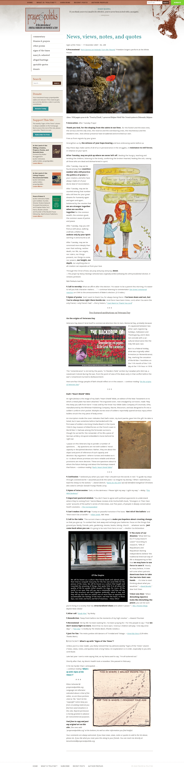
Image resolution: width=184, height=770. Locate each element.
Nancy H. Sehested (41, 55)
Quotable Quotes (40, 64)
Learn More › (38, 163)
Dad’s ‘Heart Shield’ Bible (102, 467)
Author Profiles (100, 2)
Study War (82, 613)
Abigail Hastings (40, 60)
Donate (177, 2)
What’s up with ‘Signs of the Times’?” (77, 672)
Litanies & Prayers (41, 41)
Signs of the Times (41, 50)
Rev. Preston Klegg (140, 606)
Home (30, 2)
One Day (76, 629)
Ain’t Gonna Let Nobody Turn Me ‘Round (98, 49)
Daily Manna (104, 9)
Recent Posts (81, 2)
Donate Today (40, 109)
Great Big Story (133, 633)
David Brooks (146, 586)
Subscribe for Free (42, 135)
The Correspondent (89, 507)
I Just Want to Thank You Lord (119, 303)
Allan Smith (95, 514)
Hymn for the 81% (114, 482)
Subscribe (65, 2)
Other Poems (39, 46)
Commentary (39, 36)
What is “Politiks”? (46, 2)
